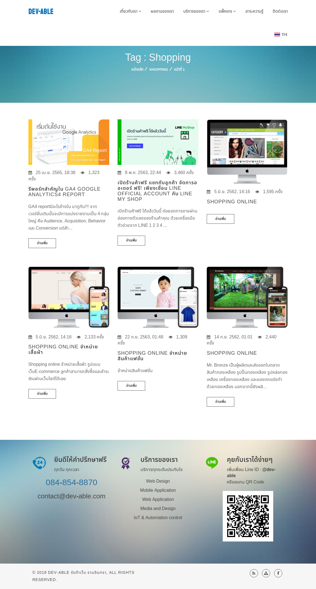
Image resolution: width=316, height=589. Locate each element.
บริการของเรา (196, 11)
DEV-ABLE (41, 11)
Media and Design (158, 508)
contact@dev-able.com (71, 496)
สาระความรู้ (254, 11)
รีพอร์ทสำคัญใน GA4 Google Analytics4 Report (64, 191)
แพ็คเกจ (227, 11)
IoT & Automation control (158, 517)
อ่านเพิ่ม (42, 243)
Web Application (158, 499)
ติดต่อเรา (280, 11)
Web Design (158, 481)
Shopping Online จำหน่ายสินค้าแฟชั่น (152, 355)
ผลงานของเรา (162, 11)
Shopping (158, 69)
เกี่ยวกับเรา (130, 11)
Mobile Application (158, 490)
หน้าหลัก (137, 69)
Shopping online (232, 202)
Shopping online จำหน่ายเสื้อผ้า (63, 349)
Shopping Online (232, 353)
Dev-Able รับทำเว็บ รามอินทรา (77, 572)
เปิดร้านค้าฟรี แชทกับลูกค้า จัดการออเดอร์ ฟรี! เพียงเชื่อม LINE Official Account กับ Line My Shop (157, 191)
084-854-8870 (71, 482)
